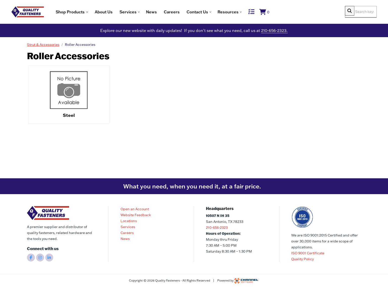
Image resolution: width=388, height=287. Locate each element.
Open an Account (135, 209)
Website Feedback (136, 215)
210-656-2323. (274, 31)
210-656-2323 (217, 227)
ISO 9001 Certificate (307, 253)
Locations (129, 221)
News (167, 12)
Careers (187, 12)
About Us (119, 12)
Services (128, 227)
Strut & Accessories (43, 46)
